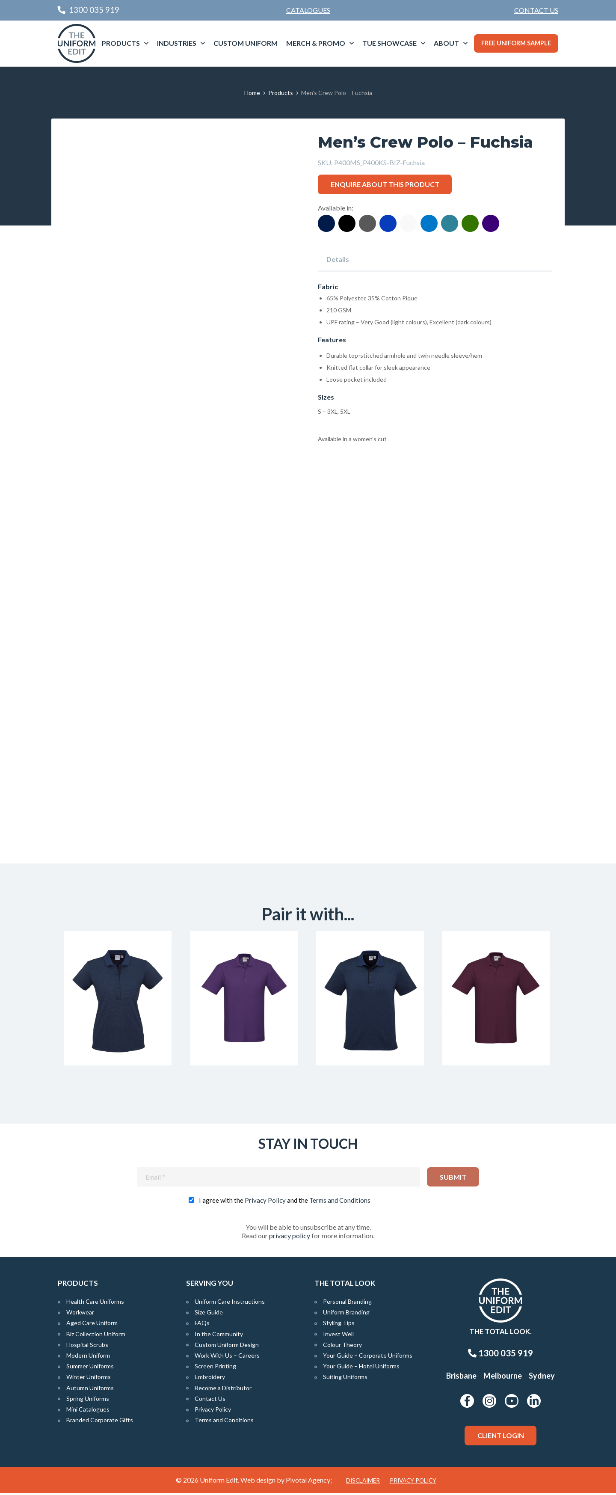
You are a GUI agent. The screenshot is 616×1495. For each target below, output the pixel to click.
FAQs (202, 1325)
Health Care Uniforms (95, 1303)
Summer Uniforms (90, 1368)
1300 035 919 (500, 1355)
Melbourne (502, 1377)
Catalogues (308, 10)
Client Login (500, 1437)
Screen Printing (215, 1368)
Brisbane (461, 1377)
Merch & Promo (315, 43)
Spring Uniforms (87, 1400)
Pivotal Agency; (309, 1481)
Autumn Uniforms (90, 1389)
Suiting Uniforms (345, 1378)
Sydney (542, 1377)
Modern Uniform (88, 1357)
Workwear (80, 1314)
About (446, 43)
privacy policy (289, 1238)
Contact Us (536, 10)
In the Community (219, 1335)
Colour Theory (342, 1346)
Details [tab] (337, 259)
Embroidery (210, 1378)
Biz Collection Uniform (95, 1335)
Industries (176, 43)
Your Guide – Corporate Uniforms (367, 1357)
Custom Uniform (245, 43)
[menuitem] (536, 10)
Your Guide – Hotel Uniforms (361, 1368)
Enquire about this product (385, 184)
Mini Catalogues (88, 1411)
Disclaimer (363, 1482)
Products (121, 43)
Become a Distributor (223, 1389)
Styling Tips (339, 1325)
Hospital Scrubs (87, 1346)
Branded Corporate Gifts (99, 1422)
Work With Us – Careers (227, 1357)
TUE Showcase (389, 43)
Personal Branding (347, 1303)
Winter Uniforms (88, 1378)
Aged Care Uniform (92, 1325)
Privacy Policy (265, 1202)
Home (252, 92)
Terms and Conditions (339, 1202)
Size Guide (209, 1314)
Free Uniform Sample (516, 43)
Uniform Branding (346, 1314)
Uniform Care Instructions (230, 1303)
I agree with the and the (284, 1202)
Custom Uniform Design (227, 1346)
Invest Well (338, 1335)
